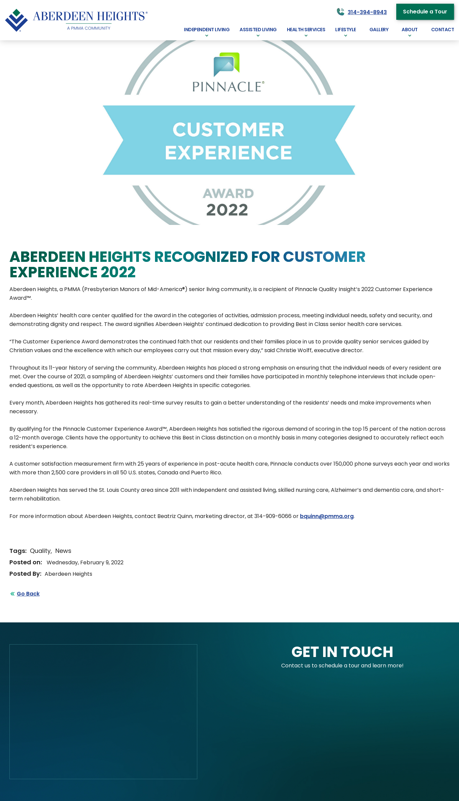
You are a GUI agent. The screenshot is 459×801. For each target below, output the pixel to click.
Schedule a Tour (425, 11)
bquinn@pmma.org (327, 516)
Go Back (28, 594)
